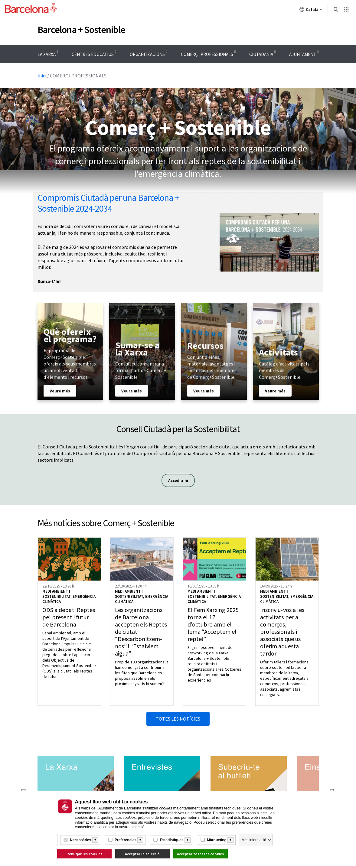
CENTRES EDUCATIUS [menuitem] (93, 54)
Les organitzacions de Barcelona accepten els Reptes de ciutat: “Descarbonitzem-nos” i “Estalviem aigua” (141, 631)
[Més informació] (95, 840)
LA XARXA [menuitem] (47, 54)
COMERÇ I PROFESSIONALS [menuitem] (207, 54)
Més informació (254, 840)
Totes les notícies (178, 719)
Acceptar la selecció (142, 853)
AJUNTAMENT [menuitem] (302, 54)
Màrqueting (217, 840)
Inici (42, 76)
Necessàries (80, 840)
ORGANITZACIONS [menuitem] (147, 54)
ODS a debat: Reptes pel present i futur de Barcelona (68, 617)
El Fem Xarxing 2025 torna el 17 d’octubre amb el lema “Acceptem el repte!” (213, 624)
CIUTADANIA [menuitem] (261, 54)
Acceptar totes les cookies (200, 853)
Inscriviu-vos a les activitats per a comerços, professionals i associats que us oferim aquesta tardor (282, 631)
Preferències (125, 840)
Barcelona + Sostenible (82, 30)
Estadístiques (172, 840)
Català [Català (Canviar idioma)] (311, 11)
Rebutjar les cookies (84, 853)
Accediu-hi (181, 480)
